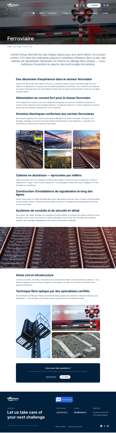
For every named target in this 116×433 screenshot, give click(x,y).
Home (9, 47)
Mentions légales (60, 427)
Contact (95, 5)
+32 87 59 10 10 (50, 377)
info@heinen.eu (80, 413)
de (104, 5)
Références (80, 13)
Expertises (53, 13)
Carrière (105, 13)
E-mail (65, 377)
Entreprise (93, 13)
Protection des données (75, 427)
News (41, 13)
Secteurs (67, 13)
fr (107, 5)
